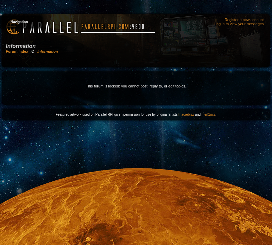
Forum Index (17, 51)
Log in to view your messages (239, 24)
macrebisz (186, 114)
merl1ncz (209, 114)
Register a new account (244, 20)
